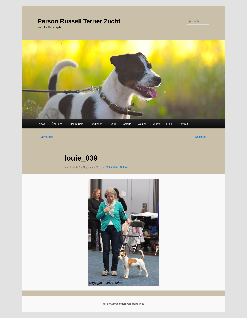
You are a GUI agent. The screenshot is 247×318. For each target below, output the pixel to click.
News (42, 123)
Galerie (127, 123)
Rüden (112, 123)
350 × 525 (111, 167)
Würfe (156, 123)
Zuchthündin (76, 123)
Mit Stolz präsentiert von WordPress (123, 303)
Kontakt (183, 123)
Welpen (142, 123)
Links (169, 123)
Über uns (57, 123)
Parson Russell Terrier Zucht (79, 21)
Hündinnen (96, 123)
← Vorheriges (45, 136)
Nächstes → (202, 136)
